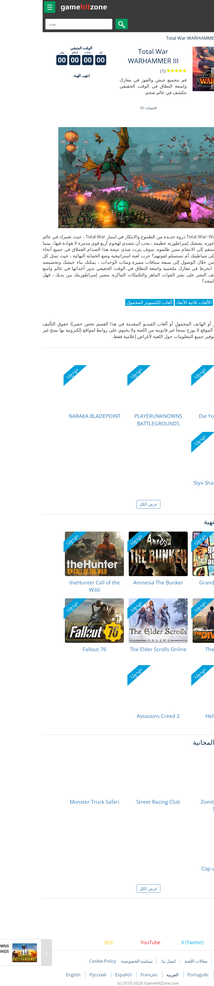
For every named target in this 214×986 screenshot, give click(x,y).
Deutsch (184, 975)
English (32, 975)
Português (157, 975)
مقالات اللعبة (154, 961)
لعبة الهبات (194, 38)
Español (82, 975)
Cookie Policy (61, 961)
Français (108, 975)
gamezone (42, 6)
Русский (57, 975)
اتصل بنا (127, 961)
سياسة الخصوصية (95, 961)
